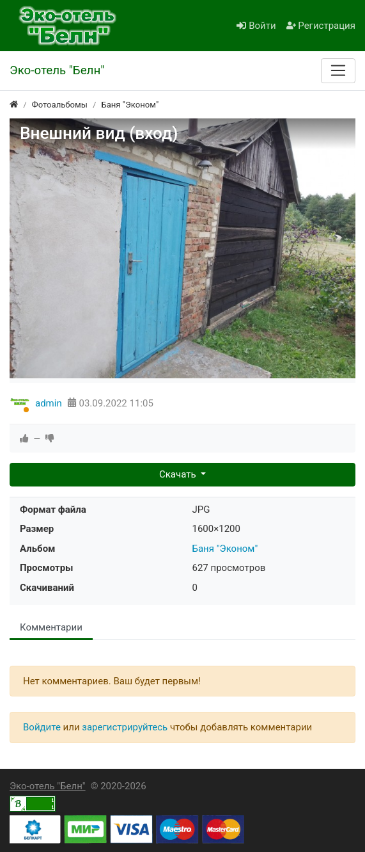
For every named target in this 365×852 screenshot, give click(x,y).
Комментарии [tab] (51, 627)
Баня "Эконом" (225, 548)
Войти (256, 25)
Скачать (178, 474)
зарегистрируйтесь (124, 727)
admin (48, 403)
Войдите (42, 727)
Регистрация (320, 25)
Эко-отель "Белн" (48, 786)
